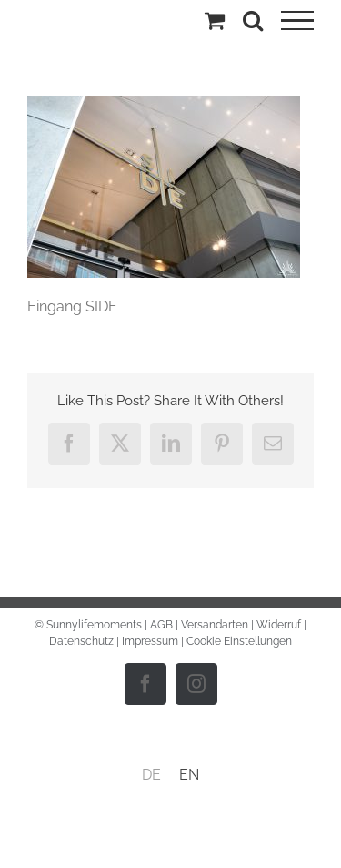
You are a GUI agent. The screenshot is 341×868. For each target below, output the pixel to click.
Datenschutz (81, 641)
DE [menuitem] (151, 774)
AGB (161, 624)
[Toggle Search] (253, 20)
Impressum (150, 641)
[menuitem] (151, 775)
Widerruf (278, 624)
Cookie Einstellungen (239, 641)
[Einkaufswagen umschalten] (215, 20)
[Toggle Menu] (297, 21)
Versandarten (214, 624)
